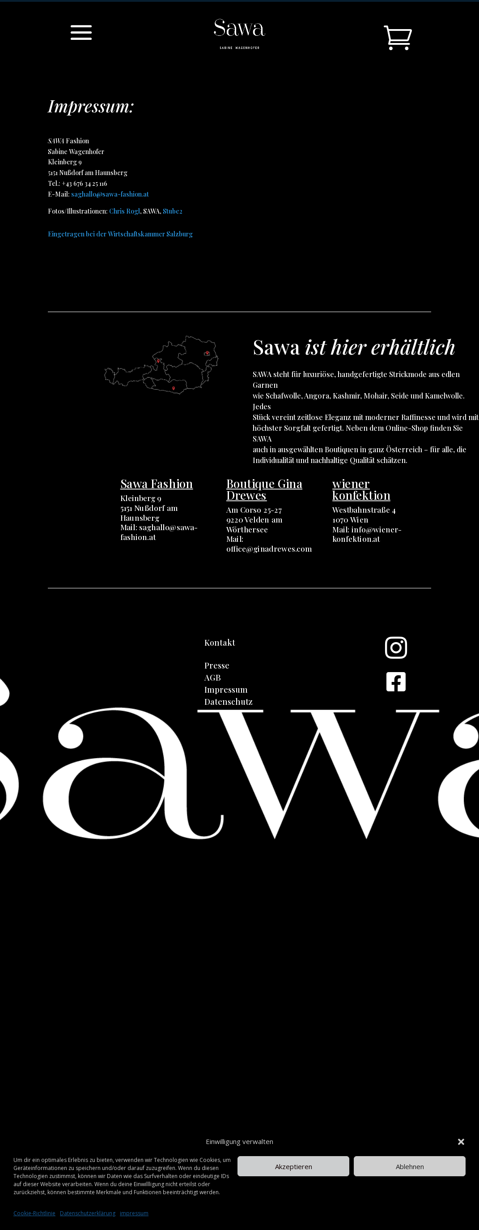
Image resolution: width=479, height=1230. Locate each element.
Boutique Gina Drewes (264, 489)
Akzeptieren (293, 1166)
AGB (212, 677)
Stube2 (172, 211)
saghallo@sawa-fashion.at (110, 194)
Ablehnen (410, 1166)
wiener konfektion (361, 489)
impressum (134, 1213)
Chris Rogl (124, 211)
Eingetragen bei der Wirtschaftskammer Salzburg (120, 234)
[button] (461, 1141)
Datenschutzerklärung (87, 1213)
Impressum (226, 689)
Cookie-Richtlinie (34, 1213)
